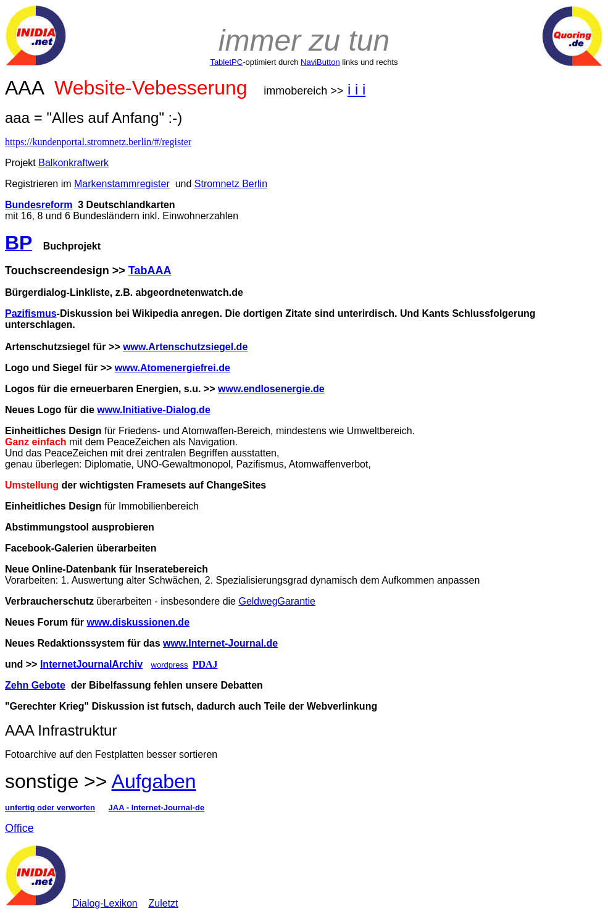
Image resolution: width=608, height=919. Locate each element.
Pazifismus (31, 313)
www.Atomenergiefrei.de (172, 368)
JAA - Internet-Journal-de (157, 807)
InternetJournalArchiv (91, 664)
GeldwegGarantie (276, 601)
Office (19, 828)
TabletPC (226, 62)
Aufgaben (154, 781)
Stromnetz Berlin (230, 183)
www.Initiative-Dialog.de (153, 410)
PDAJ (205, 664)
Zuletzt (163, 903)
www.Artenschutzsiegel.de (185, 347)
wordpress (169, 664)
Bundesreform (38, 204)
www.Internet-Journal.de (220, 643)
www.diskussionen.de (137, 622)
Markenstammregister (122, 183)
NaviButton (320, 62)
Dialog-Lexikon (105, 903)
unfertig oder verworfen (50, 807)
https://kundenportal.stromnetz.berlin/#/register (98, 141)
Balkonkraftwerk (73, 162)
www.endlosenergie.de (271, 389)
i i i (356, 89)
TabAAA (150, 270)
